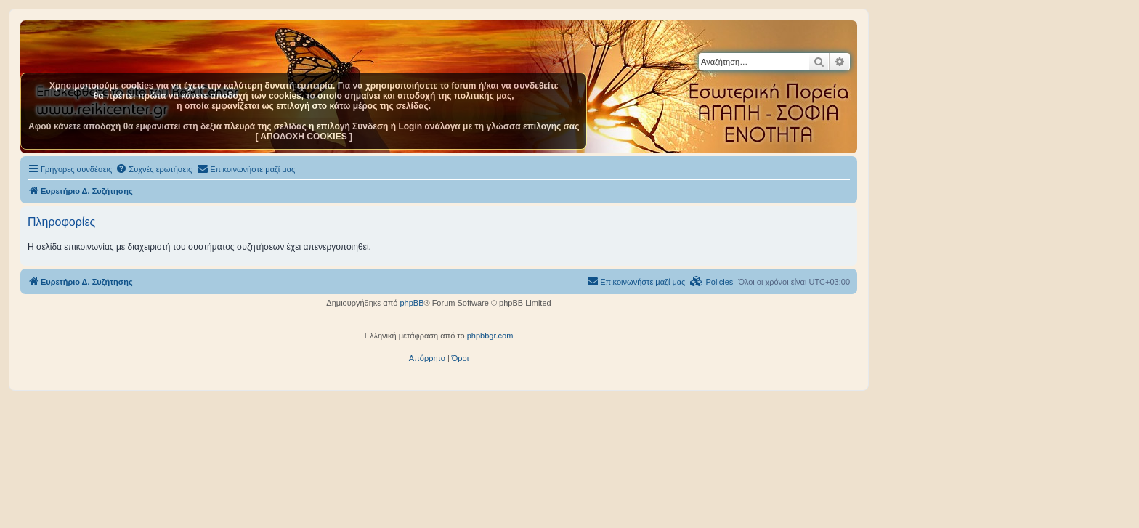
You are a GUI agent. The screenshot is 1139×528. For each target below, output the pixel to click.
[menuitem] (153, 169)
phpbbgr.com (490, 335)
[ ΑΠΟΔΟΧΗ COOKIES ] (303, 136)
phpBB (411, 302)
